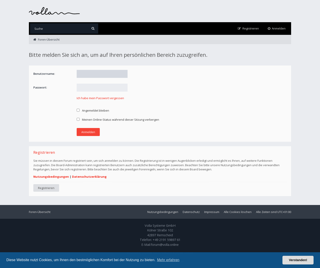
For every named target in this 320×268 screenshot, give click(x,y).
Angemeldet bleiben (93, 110)
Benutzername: (44, 74)
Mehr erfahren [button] (168, 260)
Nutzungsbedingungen (51, 177)
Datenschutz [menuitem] (191, 212)
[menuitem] (276, 28)
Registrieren (46, 188)
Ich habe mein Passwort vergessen (100, 98)
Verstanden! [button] (298, 260)
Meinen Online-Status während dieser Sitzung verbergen (118, 120)
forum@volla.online (165, 244)
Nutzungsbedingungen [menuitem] (162, 212)
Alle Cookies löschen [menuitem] (238, 212)
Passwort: (40, 87)
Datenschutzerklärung (89, 177)
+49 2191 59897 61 (166, 240)
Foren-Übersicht (39, 212)
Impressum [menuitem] (211, 212)
